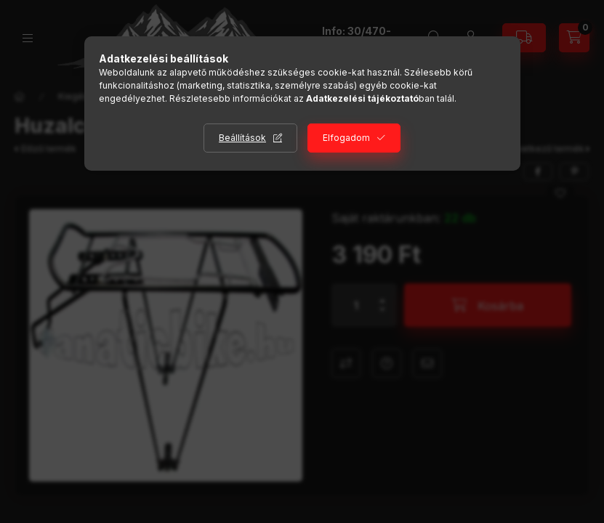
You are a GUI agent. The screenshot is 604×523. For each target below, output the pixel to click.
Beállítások (242, 137)
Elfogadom (346, 137)
